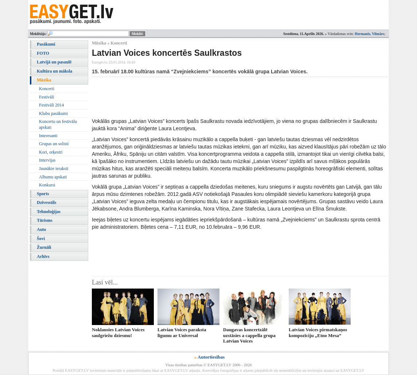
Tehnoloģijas (49, 211)
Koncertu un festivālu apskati (58, 124)
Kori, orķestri (51, 152)
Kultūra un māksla (54, 71)
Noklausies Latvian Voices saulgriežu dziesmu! (118, 332)
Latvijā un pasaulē (54, 62)
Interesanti (48, 135)
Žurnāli (44, 247)
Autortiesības (211, 357)
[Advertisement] (224, 97)
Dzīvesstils (46, 202)
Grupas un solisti (54, 143)
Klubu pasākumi (53, 113)
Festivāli (46, 97)
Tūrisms (44, 220)
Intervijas (47, 160)
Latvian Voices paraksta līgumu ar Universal (181, 332)
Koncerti (46, 88)
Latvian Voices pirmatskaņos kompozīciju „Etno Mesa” (318, 332)
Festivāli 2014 (51, 105)
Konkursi (47, 185)
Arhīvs (43, 256)
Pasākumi (46, 44)
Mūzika (44, 79)
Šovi (41, 238)
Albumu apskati (53, 176)
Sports (43, 193)
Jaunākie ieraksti (53, 168)
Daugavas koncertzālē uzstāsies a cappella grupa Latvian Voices (249, 335)
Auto (41, 229)
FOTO (43, 53)
